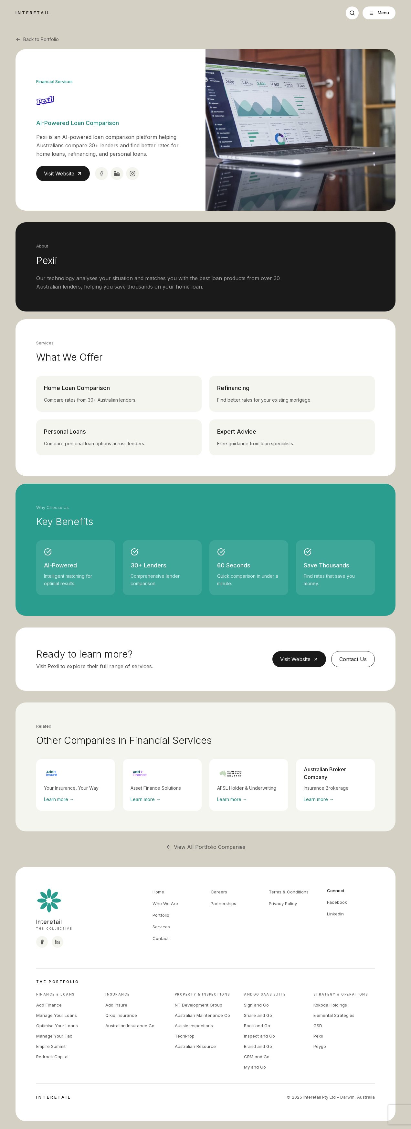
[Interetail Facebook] (42, 942)
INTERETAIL (33, 12)
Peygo (319, 1046)
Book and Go (257, 1025)
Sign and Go (256, 1005)
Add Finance (49, 1005)
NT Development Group (198, 1005)
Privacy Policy (283, 903)
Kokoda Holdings (330, 1005)
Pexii (318, 1036)
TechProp (185, 1036)
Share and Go (258, 1015)
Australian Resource (195, 1046)
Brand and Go (258, 1046)
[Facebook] (101, 173)
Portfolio (161, 915)
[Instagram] (132, 173)
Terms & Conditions (289, 891)
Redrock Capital (52, 1056)
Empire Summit (51, 1046)
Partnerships (223, 903)
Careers (219, 891)
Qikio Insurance (121, 1015)
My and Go (255, 1067)
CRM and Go (256, 1056)
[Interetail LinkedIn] (57, 942)
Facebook (337, 902)
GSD (317, 1025)
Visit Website (63, 173)
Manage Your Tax (54, 1036)
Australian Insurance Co (129, 1025)
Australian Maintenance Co (202, 1015)
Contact (161, 938)
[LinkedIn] (117, 173)
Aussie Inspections (194, 1025)
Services (161, 926)
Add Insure (116, 1005)
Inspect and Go (259, 1036)
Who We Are (165, 903)
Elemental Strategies (333, 1015)
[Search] (352, 12)
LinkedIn (335, 913)
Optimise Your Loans (57, 1025)
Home (158, 891)
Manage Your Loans (56, 1015)
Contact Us (353, 659)
